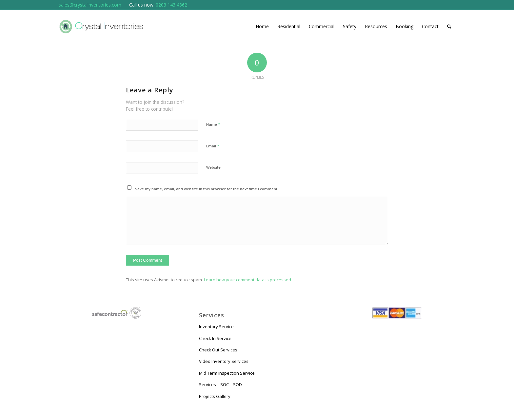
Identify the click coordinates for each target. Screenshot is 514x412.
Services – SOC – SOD (220, 384)
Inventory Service (216, 326)
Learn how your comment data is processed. (248, 280)
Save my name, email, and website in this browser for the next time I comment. (206, 188)
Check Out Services (218, 350)
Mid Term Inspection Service (227, 373)
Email (212, 146)
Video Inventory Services (223, 361)
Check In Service (215, 338)
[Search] (449, 26)
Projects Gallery (214, 396)
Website (213, 167)
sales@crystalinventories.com (90, 5)
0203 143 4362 (171, 5)
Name (213, 124)
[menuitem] (262, 26)
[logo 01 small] (101, 26)
